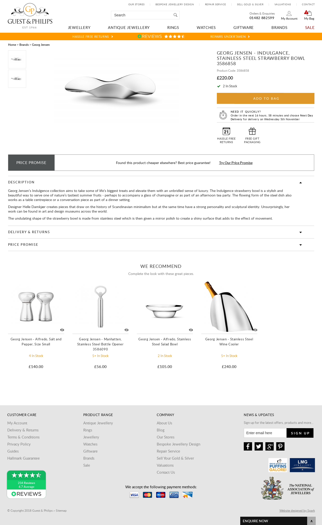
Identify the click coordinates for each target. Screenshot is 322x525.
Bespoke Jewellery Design (174, 4)
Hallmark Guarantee (23, 458)
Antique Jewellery (129, 27)
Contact (308, 4)
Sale (310, 27)
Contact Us (166, 472)
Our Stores (136, 4)
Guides (13, 451)
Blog (161, 429)
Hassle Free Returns (90, 36)
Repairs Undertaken (228, 36)
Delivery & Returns (29, 232)
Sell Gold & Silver (250, 4)
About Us (164, 422)
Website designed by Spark (297, 510)
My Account (289, 18)
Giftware (243, 27)
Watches (206, 27)
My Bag (309, 18)
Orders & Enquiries (262, 13)
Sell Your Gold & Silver (175, 458)
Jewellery (79, 27)
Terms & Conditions (23, 436)
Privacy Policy (19, 444)
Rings (173, 27)
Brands (279, 27)
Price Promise (23, 244)
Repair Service (215, 4)
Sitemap (61, 510)
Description (21, 182)
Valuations (282, 4)
